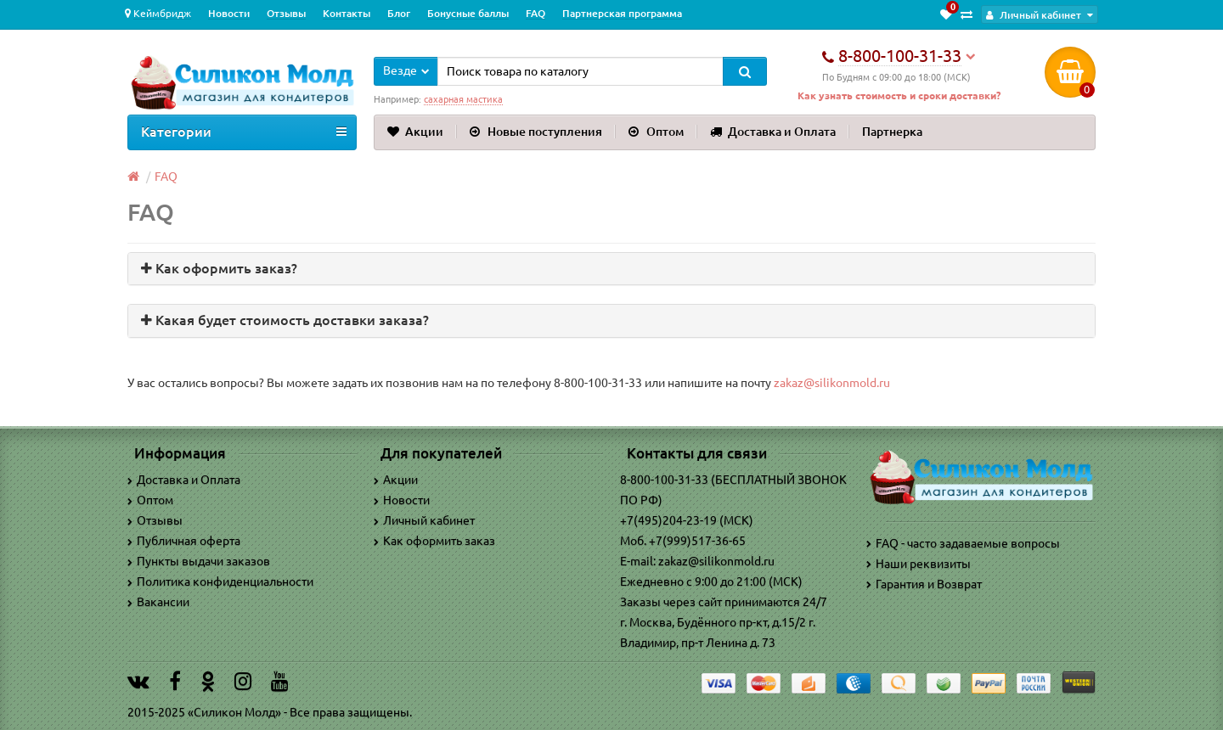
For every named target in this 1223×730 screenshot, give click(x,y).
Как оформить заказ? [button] (219, 268)
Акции (415, 131)
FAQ (535, 13)
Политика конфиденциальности (220, 581)
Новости (229, 13)
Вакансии (158, 602)
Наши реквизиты (918, 563)
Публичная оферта (183, 541)
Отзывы (286, 13)
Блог (398, 13)
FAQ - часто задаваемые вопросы (963, 543)
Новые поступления (536, 131)
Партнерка (892, 131)
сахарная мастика (463, 99)
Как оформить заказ (434, 541)
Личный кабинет (424, 520)
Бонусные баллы (468, 13)
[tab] (611, 269)
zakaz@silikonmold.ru (832, 383)
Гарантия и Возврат (924, 584)
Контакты (346, 13)
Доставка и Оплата (773, 131)
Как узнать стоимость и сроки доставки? (898, 95)
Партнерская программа (622, 13)
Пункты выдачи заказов (198, 561)
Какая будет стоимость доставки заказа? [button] (285, 320)
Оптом (656, 131)
